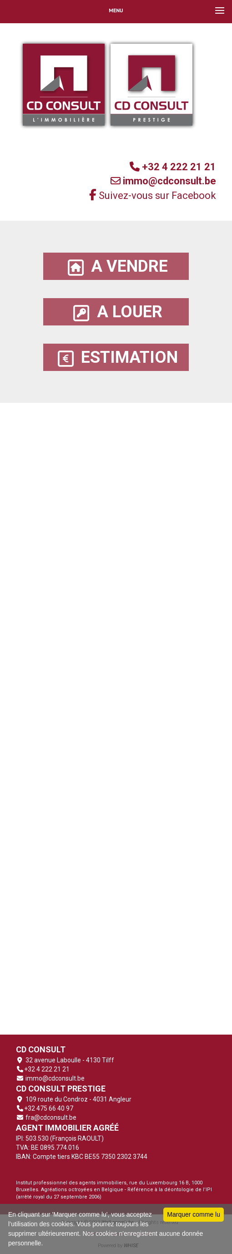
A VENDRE (116, 266)
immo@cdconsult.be (54, 1078)
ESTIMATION (116, 357)
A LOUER (116, 312)
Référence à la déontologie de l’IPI (169, 1190)
